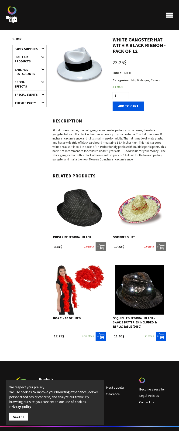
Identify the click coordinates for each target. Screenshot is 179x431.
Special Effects (27, 77)
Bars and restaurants (27, 68)
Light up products (27, 57)
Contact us (146, 399)
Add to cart (126, 106)
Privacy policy (20, 407)
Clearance (112, 391)
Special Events (27, 85)
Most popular (114, 385)
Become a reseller (150, 387)
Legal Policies (147, 393)
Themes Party (27, 92)
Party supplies (27, 48)
